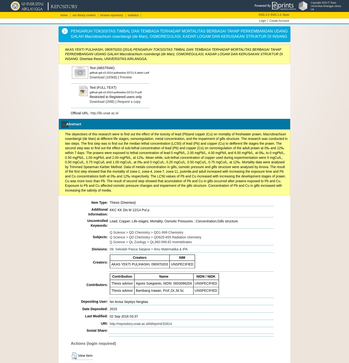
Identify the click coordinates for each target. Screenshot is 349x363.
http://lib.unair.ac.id (104, 113)
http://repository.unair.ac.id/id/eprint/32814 (141, 324)
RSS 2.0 (264, 14)
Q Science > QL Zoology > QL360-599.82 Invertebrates (151, 242)
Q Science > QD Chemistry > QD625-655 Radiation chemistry (156, 237)
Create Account (279, 20)
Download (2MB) (102, 102)
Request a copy (129, 102)
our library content (83, 15)
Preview (126, 77)
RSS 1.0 (276, 14)
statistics (133, 15)
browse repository (111, 15)
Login (262, 20)
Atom (286, 14)
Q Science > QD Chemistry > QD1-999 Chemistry (146, 232)
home (64, 15)
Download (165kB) (103, 77)
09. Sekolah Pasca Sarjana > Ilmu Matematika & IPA (149, 249)
